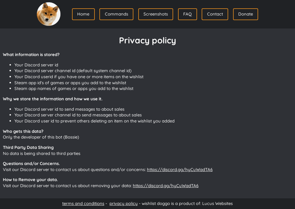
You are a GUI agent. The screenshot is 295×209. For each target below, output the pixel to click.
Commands (116, 14)
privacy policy (123, 203)
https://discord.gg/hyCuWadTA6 (180, 169)
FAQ (187, 14)
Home (83, 14)
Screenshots (155, 14)
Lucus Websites (217, 203)
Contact (215, 14)
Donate (245, 14)
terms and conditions (83, 203)
